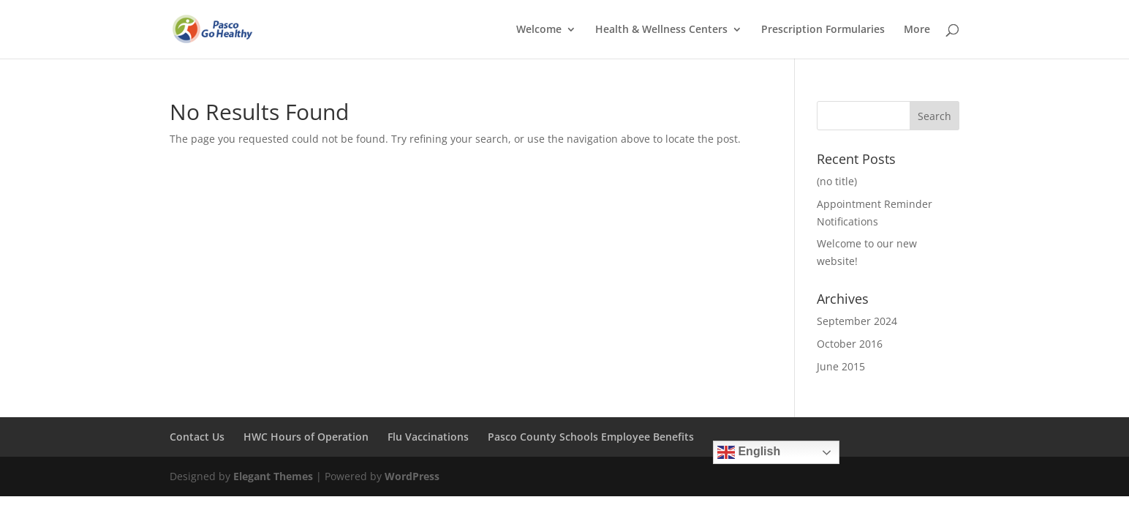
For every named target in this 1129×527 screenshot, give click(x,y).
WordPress (412, 476)
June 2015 (841, 366)
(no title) (837, 181)
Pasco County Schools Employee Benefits (591, 437)
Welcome (539, 30)
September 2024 (857, 321)
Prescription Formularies (823, 30)
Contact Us (197, 437)
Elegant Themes (273, 476)
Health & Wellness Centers (661, 30)
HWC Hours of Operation (306, 437)
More (917, 30)
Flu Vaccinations (428, 437)
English (748, 452)
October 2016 (850, 344)
